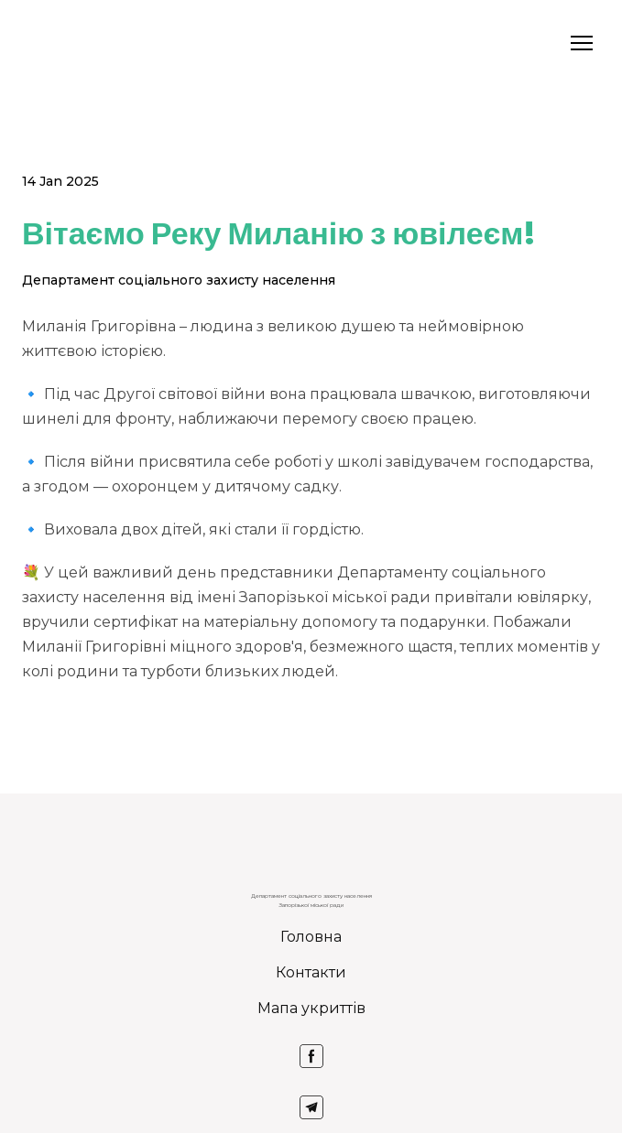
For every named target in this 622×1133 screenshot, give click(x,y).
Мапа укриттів (311, 1008)
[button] (311, 1056)
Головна (311, 936)
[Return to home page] (46, 43)
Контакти (311, 972)
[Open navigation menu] (581, 43)
